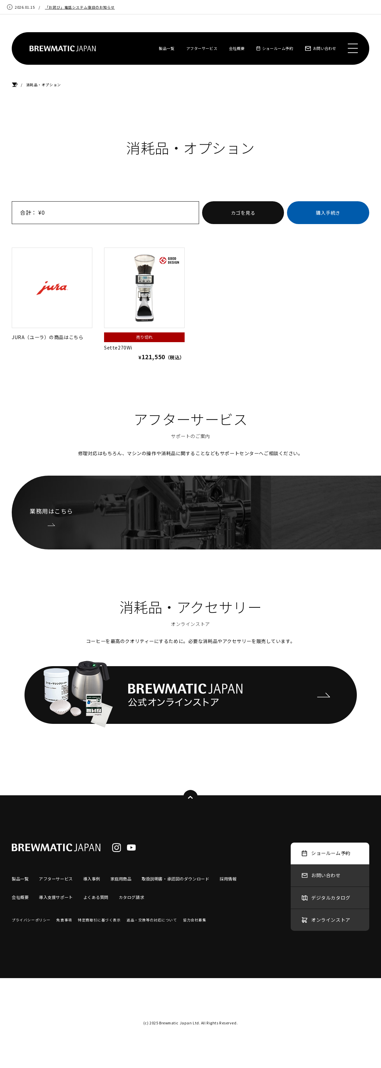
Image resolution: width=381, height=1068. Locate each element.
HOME (14, 85)
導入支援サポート (56, 897)
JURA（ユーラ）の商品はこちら (52, 294)
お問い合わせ (320, 48)
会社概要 (236, 48)
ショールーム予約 (274, 48)
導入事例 (91, 879)
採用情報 (228, 879)
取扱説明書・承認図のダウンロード (175, 879)
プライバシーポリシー (31, 919)
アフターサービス (202, 48)
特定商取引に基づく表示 (99, 919)
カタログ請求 (131, 897)
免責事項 (64, 919)
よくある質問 (95, 897)
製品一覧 (166, 48)
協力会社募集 (194, 919)
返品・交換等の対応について (152, 919)
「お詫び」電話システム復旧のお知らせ (80, 7)
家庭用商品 (121, 879)
